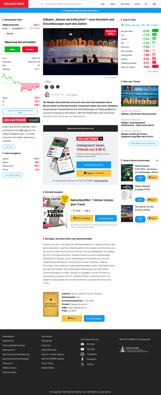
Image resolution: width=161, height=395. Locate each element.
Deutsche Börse (127, 31)
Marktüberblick (49, 349)
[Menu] (154, 4)
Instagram (88, 354)
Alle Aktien (47, 336)
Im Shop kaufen (106, 218)
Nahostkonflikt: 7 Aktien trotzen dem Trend (91, 202)
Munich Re (125, 47)
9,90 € (140, 200)
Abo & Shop (47, 363)
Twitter (87, 364)
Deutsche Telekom (128, 67)
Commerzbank (126, 55)
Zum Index (9, 147)
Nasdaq (128, 24)
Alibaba (48, 82)
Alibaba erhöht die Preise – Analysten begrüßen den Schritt (137, 135)
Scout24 (124, 39)
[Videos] (137, 4)
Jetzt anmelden (101, 180)
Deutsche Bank (126, 51)
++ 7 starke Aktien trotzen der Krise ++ (80, 10)
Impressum (8, 340)
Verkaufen (30, 49)
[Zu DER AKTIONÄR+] (125, 4)
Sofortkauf (82, 218)
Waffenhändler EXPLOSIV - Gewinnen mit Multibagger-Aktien (146, 168)
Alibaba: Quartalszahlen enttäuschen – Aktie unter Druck (137, 124)
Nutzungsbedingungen (14, 345)
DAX (122, 24)
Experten (46, 345)
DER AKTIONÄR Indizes (53, 358)
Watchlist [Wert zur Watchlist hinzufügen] (10, 33)
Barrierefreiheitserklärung (16, 354)
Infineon (124, 59)
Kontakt (87, 344)
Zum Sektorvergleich (12, 175)
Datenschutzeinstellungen (16, 358)
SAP (122, 43)
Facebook (88, 359)
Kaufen (12, 49)
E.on (122, 35)
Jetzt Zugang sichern (93, 165)
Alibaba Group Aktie (11, 25)
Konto (83, 227)
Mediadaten (8, 336)
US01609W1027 (18, 28)
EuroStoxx (154, 24)
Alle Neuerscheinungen (154, 160)
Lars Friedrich (72, 95)
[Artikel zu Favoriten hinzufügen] (57, 86)
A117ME (6, 28)
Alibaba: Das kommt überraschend (138, 114)
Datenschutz (9, 349)
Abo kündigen (9, 372)
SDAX (148, 24)
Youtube (87, 349)
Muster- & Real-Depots (53, 354)
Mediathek (47, 340)
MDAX (143, 24)
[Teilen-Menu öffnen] (46, 87)
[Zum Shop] (102, 4)
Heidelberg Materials (128, 63)
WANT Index (23, 130)
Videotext (7, 363)
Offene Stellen (10, 367)
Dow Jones (136, 24)
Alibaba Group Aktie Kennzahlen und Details (20, 111)
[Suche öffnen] (42, 4)
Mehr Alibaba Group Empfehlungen (144, 143)
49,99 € (140, 178)
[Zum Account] (112, 4)
